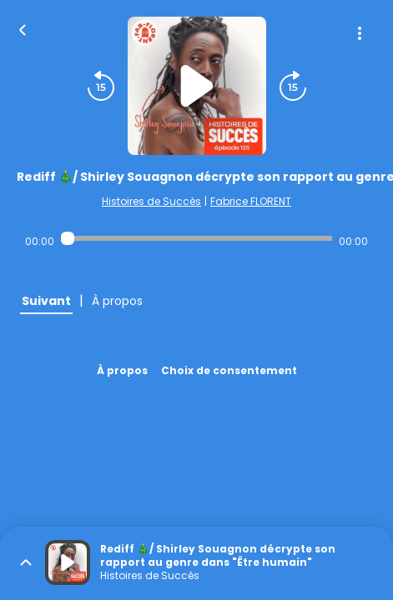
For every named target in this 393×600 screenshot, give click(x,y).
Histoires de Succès (151, 201)
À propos (122, 370)
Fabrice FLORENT (250, 201)
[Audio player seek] (196, 238)
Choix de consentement (229, 370)
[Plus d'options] (359, 33)
